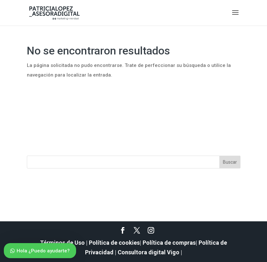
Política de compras (169, 242)
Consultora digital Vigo (148, 252)
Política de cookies (114, 242)
